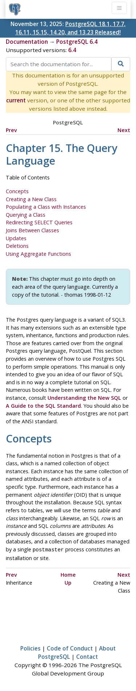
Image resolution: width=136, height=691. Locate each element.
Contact (87, 656)
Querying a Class (25, 214)
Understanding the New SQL (84, 397)
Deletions (17, 245)
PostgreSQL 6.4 (77, 41)
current (16, 100)
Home (68, 574)
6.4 (72, 50)
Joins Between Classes (32, 230)
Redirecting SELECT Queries (39, 222)
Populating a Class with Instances (46, 206)
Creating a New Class (31, 199)
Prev (11, 130)
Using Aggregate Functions (38, 253)
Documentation (27, 41)
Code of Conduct (70, 647)
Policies (30, 647)
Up (68, 581)
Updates (16, 238)
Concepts (17, 191)
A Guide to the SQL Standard (43, 405)
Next (124, 130)
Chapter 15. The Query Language (61, 154)
